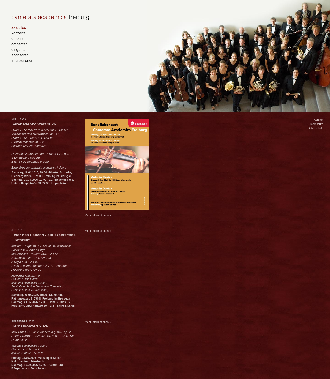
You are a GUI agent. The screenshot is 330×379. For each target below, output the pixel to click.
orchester (19, 44)
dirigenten (19, 49)
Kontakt (318, 119)
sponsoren (20, 55)
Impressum (316, 124)
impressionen (22, 60)
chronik (17, 38)
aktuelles (18, 27)
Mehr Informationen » (98, 215)
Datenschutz (315, 128)
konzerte (18, 33)
